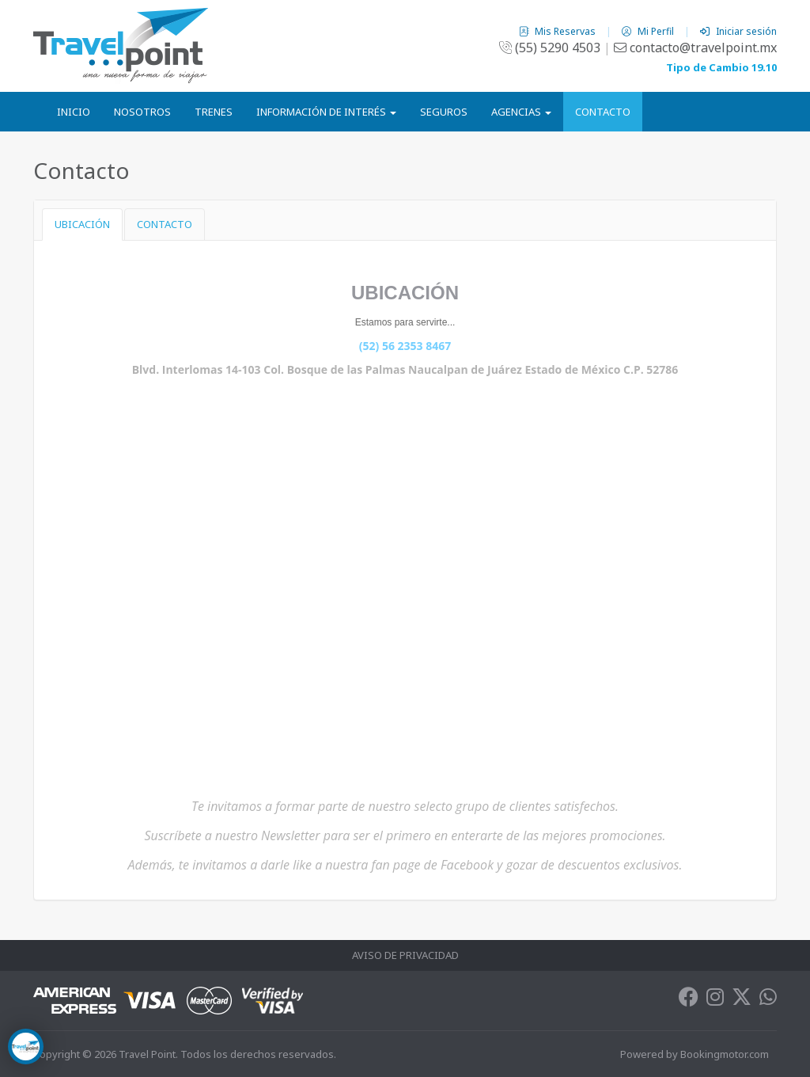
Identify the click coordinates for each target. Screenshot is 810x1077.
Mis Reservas (558, 31)
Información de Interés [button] (326, 112)
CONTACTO (164, 224)
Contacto (602, 112)
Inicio (73, 112)
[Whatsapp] (768, 1000)
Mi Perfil (649, 31)
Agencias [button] (521, 112)
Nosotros (142, 112)
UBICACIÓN (82, 224)
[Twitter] (741, 1000)
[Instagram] (715, 1000)
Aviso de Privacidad (405, 955)
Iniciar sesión (738, 31)
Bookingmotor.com (724, 1054)
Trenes (214, 112)
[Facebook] (688, 1000)
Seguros (443, 112)
